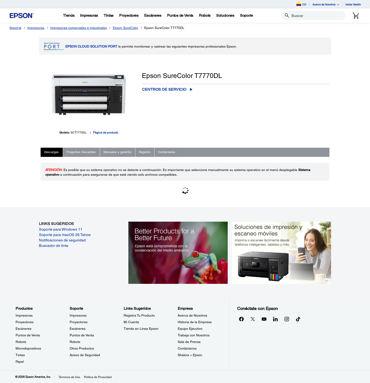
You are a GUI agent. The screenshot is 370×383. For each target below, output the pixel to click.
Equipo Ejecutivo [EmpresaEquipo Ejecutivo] (190, 328)
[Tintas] (108, 15)
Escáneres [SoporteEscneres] (77, 328)
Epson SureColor (125, 28)
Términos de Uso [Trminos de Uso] (69, 377)
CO (301, 4)
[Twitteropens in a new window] (252, 319)
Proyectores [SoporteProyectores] (79, 322)
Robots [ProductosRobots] (21, 342)
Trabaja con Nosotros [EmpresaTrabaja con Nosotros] (194, 335)
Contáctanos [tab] (166, 152)
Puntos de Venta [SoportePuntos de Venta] (82, 335)
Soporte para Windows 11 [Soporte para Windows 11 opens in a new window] (60, 229)
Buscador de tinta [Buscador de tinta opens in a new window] (53, 245)
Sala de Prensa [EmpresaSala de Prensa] (189, 342)
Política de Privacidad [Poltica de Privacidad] (98, 377)
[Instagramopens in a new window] (286, 319)
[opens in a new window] (298, 319)
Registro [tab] (144, 152)
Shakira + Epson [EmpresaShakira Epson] (190, 355)
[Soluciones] (225, 15)
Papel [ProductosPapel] (20, 361)
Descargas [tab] (51, 152)
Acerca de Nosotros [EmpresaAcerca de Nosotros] (192, 315)
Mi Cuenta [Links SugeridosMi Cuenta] (131, 322)
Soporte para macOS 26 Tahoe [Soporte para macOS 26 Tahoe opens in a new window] (65, 234)
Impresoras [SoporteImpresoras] (78, 315)
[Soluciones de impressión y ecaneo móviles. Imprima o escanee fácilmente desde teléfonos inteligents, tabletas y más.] (281, 252)
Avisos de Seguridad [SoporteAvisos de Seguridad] (85, 355)
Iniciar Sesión (353, 4)
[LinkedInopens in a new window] (275, 319)
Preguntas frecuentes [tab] (81, 152)
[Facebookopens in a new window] (241, 319)
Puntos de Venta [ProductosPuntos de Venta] (28, 335)
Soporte (15, 28)
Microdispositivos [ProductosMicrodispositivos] (28, 348)
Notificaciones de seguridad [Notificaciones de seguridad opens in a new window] (62, 240)
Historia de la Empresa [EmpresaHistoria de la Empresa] (195, 322)
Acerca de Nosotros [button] (325, 4)
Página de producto (105, 132)
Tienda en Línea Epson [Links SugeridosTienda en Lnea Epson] (141, 328)
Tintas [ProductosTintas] (20, 355)
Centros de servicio (164, 89)
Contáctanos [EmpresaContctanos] (187, 348)
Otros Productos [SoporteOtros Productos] (82, 348)
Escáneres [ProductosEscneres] (23, 328)
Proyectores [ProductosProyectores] (25, 322)
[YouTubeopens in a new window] (264, 319)
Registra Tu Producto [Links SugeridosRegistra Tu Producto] (139, 315)
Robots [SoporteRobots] (75, 342)
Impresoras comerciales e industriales (78, 28)
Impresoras (35, 28)
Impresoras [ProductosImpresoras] (24, 315)
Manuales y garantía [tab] (117, 152)
